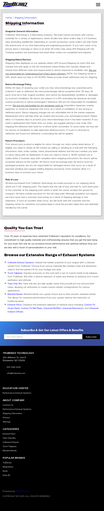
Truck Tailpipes (15, 273)
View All (6, 475)
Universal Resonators (73, 308)
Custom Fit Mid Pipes (31, 308)
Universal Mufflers (52, 308)
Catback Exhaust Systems (21, 262)
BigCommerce (23, 491)
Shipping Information (12, 413)
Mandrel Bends (15, 294)
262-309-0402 (12, 366)
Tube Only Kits (15, 283)
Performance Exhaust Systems (17, 392)
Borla (5, 470)
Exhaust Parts (15, 304)
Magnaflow (8, 466)
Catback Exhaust (11, 442)
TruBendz (7, 462)
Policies (6, 417)
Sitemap (7, 421)
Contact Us (8, 404)
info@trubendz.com (14, 373)
